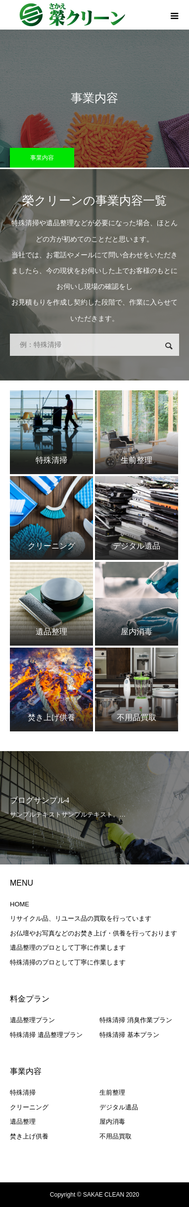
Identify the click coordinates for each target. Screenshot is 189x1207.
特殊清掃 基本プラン (129, 1034)
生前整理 (112, 1092)
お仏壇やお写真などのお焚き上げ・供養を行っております (93, 933)
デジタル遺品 (118, 1107)
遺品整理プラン (32, 1020)
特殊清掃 (23, 1092)
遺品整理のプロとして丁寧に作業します (68, 947)
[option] (94, 807)
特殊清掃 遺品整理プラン (46, 1034)
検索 (168, 346)
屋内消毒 (112, 1121)
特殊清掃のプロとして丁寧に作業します (68, 962)
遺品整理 (23, 1121)
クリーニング (29, 1107)
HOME (19, 904)
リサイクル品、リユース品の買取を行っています (80, 918)
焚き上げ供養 (29, 1136)
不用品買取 (115, 1136)
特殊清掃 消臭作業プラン (135, 1020)
